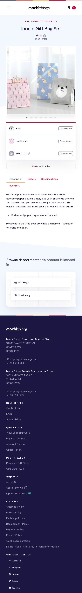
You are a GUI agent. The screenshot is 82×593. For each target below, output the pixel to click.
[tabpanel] (41, 211)
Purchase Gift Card (17, 463)
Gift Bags (23, 282)
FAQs (9, 413)
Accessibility (13, 419)
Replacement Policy (17, 524)
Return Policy (13, 512)
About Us (11, 482)
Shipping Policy (15, 506)
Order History (14, 449)
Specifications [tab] (49, 179)
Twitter (15, 580)
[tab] (26, 117)
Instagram (16, 567)
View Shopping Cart (18, 432)
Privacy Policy (14, 535)
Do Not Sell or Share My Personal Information (32, 546)
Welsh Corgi (23, 153)
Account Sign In (15, 444)
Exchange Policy (15, 518)
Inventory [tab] (14, 185)
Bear (18, 128)
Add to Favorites (41, 166)
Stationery (24, 295)
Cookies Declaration (18, 541)
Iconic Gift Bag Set (41, 29)
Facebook (16, 560)
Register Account (16, 438)
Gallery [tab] (32, 179)
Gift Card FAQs (15, 468)
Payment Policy (15, 529)
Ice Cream (22, 141)
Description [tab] (15, 179)
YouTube (15, 587)
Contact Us (13, 408)
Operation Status (18, 493)
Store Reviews (16, 487)
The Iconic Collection (41, 21)
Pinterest (16, 574)
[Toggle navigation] (8, 8)
